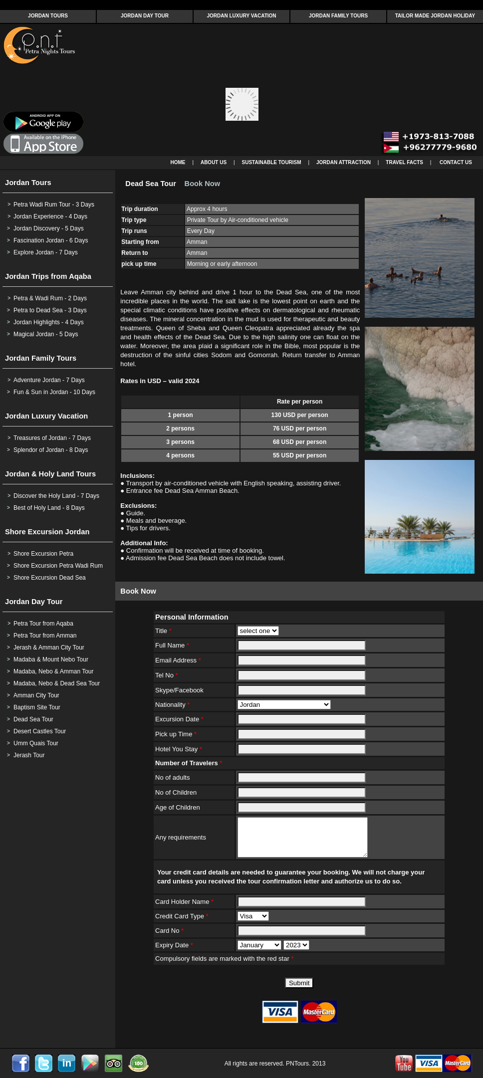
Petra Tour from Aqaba (43, 623)
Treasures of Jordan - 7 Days (52, 437)
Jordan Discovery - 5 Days (48, 228)
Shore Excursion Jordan (47, 532)
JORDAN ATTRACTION (343, 162)
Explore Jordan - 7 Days (45, 252)
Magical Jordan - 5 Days (45, 334)
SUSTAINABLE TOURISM (271, 162)
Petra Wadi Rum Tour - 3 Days (53, 204)
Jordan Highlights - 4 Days (48, 322)
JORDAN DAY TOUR (145, 15)
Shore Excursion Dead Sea (49, 577)
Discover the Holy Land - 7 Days (56, 495)
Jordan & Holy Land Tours (50, 474)
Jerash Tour (28, 755)
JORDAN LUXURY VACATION (241, 15)
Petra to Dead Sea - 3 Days (50, 310)
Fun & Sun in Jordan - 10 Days (54, 392)
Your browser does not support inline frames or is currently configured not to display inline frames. (241, 90)
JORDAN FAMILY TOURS (338, 15)
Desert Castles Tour (39, 731)
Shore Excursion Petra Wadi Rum (58, 565)
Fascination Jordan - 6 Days (50, 240)
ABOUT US (214, 162)
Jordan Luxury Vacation (46, 416)
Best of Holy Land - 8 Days (49, 507)
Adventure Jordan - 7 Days (49, 380)
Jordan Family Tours (40, 358)
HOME (178, 162)
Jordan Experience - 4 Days (50, 216)
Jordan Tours (28, 183)
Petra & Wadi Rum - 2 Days (50, 298)
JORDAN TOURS (48, 15)
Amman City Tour (36, 695)
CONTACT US (456, 162)
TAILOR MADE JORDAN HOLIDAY (435, 15)
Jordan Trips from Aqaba (48, 276)
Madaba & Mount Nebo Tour (50, 659)
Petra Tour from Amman (45, 635)
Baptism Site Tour (36, 707)
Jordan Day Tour (33, 602)
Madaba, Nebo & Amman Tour (53, 671)
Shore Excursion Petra (43, 553)
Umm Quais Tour (35, 743)
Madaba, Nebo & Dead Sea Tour (56, 683)
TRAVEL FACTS (404, 162)
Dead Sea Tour (33, 719)
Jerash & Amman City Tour (48, 647)
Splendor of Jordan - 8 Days (50, 449)
